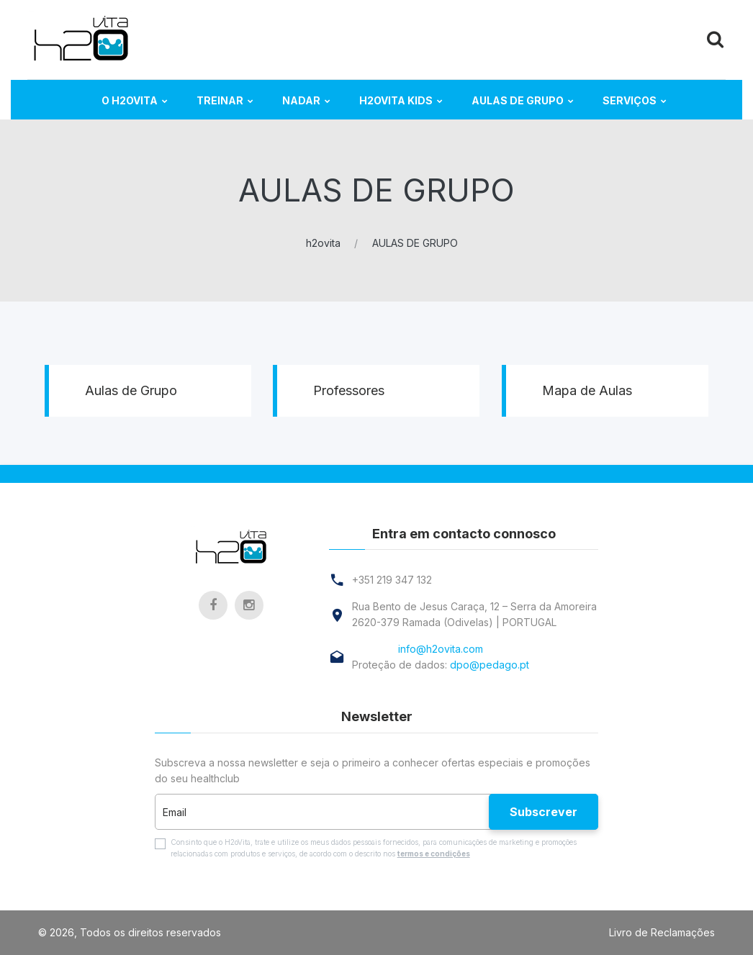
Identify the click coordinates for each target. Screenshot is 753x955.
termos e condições (433, 853)
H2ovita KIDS (396, 101)
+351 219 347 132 (392, 580)
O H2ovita (130, 101)
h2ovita (323, 243)
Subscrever (543, 812)
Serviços (630, 101)
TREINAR (220, 101)
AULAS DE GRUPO (518, 101)
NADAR (301, 101)
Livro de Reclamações (662, 932)
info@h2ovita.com (440, 649)
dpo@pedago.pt (489, 664)
